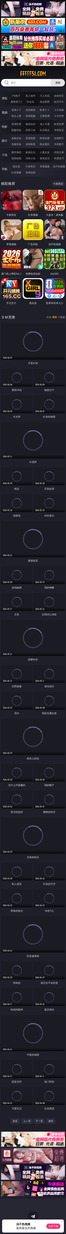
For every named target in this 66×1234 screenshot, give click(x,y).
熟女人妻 (16, 116)
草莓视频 (45, 166)
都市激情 (16, 152)
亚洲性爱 (16, 124)
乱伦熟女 (45, 130)
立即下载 (53, 1226)
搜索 (57, 82)
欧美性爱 (59, 124)
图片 (4, 141)
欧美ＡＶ (45, 110)
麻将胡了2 (16, 101)
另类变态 (59, 130)
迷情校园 (16, 158)
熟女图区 (45, 144)
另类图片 (59, 144)
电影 (4, 126)
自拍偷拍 (30, 110)
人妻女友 (45, 152)
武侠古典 (59, 152)
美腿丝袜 (16, 144)
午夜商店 (30, 166)
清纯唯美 (30, 144)
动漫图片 (59, 138)
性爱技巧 (59, 158)
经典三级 (30, 130)
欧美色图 (45, 138)
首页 (15, 1121)
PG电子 (16, 95)
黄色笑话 (45, 158)
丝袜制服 (30, 116)
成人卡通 (45, 124)
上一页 (27, 1121)
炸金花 (30, 101)
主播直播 (45, 116)
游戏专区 (59, 95)
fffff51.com (33, 73)
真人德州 (30, 95)
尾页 (50, 1121)
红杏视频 (16, 172)
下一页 (39, 1121)
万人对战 (45, 95)
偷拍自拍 (30, 124)
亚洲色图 (30, 138)
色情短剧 (30, 172)
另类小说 (30, 158)
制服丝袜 (16, 130)
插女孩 (16, 166)
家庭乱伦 (30, 152)
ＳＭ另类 (59, 116)
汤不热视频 (59, 166)
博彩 (4, 98)
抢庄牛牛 (59, 101)
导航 (4, 169)
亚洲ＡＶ (16, 110)
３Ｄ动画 (59, 110)
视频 (4, 112)
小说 (4, 155)
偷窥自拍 (16, 138)
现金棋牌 (45, 101)
